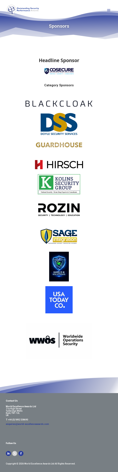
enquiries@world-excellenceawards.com (27, 424)
